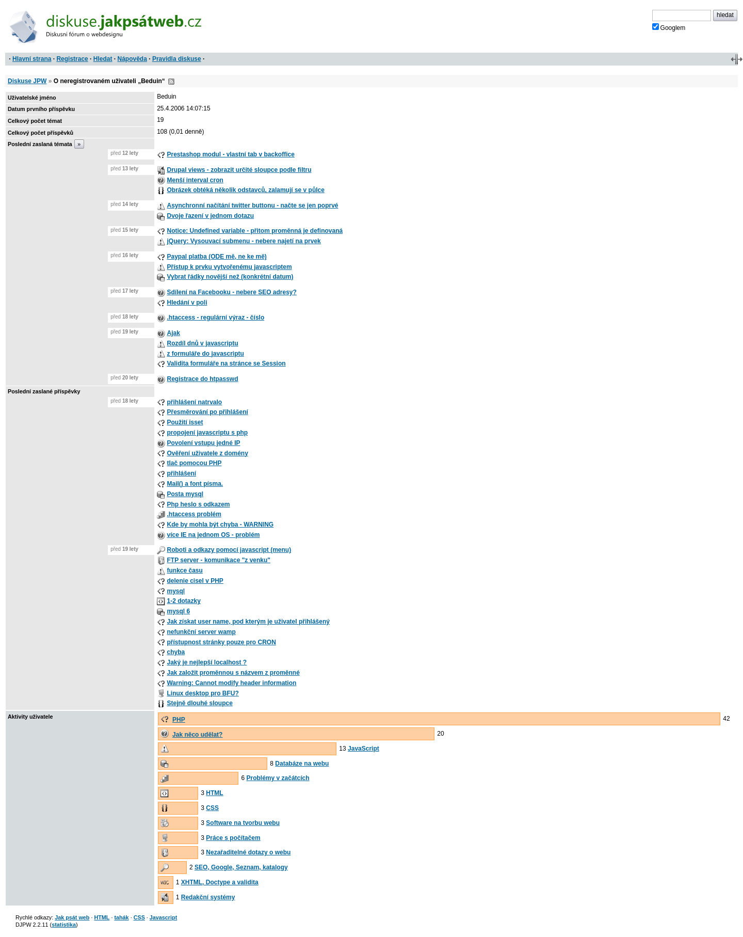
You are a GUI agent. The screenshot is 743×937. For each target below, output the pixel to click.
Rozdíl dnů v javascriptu (202, 343)
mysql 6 (178, 611)
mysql (176, 591)
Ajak (173, 333)
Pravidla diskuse (176, 58)
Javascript (163, 917)
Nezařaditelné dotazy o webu (248, 852)
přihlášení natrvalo (194, 402)
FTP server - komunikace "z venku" (218, 560)
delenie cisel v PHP (195, 580)
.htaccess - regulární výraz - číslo (215, 317)
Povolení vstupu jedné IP (203, 443)
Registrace (72, 58)
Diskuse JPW (27, 81)
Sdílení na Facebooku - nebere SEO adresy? (231, 292)
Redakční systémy (208, 897)
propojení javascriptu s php (207, 432)
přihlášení (181, 473)
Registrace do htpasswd (202, 379)
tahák (121, 917)
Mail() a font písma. (195, 483)
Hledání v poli (187, 302)
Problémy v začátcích (278, 778)
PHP (178, 719)
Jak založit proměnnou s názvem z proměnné (233, 672)
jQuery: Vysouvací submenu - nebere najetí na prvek (243, 241)
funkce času (184, 570)
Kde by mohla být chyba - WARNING (220, 524)
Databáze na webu (302, 763)
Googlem (669, 27)
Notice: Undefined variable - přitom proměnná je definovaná (255, 230)
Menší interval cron (195, 180)
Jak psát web (72, 917)
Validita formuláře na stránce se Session (226, 363)
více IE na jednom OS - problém (213, 534)
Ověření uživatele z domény (207, 453)
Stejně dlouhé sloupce (199, 703)
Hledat (102, 58)
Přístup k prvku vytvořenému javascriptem (229, 267)
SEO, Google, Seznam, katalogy (241, 867)
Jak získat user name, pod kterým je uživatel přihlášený (248, 621)
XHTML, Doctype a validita (220, 882)
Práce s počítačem (233, 837)
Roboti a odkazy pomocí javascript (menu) (229, 549)
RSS (171, 81)
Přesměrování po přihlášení (207, 412)
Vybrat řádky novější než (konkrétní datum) (230, 276)
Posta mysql (185, 494)
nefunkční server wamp (201, 632)
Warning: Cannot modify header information (231, 683)
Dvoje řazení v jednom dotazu (210, 215)
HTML (214, 793)
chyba (176, 652)
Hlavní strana (31, 58)
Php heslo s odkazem (198, 504)
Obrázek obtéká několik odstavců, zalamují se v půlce (245, 190)
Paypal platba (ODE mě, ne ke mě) (216, 256)
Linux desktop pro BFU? (202, 693)
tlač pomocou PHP (194, 463)
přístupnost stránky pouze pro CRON (221, 642)
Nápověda (132, 58)
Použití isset (185, 422)
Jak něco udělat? (197, 734)
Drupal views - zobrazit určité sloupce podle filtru (239, 169)
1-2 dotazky (183, 601)
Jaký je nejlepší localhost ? (207, 662)
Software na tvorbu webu (243, 823)
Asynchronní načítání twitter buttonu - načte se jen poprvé (252, 205)
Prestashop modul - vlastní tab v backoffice (230, 154)
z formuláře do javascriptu (205, 353)
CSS (212, 808)
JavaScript (363, 748)
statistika (64, 925)
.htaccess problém (194, 514)
